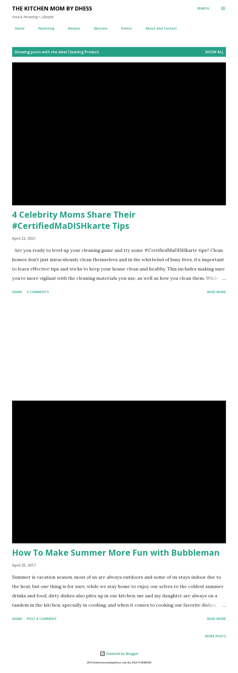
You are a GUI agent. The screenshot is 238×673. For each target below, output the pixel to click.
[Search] (203, 8)
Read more (216, 292)
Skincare (98, 28)
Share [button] (17, 292)
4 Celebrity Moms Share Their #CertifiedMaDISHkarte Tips (74, 220)
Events (123, 28)
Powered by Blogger (119, 653)
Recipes (71, 28)
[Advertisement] (119, 348)
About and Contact (158, 28)
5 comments (38, 292)
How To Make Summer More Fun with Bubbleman (116, 552)
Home (17, 28)
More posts (215, 636)
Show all (214, 51)
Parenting (43, 28)
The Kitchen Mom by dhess (52, 8)
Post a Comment (42, 618)
